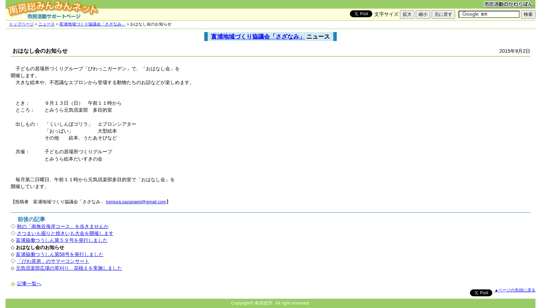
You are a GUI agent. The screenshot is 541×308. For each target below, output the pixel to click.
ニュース (46, 24)
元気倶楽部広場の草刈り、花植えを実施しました (69, 268)
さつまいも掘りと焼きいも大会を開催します (65, 233)
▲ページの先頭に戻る (514, 290)
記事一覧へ (26, 283)
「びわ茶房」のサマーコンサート (53, 261)
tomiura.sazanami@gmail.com (136, 201)
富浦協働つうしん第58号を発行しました (60, 254)
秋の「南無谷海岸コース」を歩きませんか (63, 226)
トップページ (21, 24)
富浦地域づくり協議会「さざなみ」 (92, 24)
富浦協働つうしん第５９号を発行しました (62, 240)
